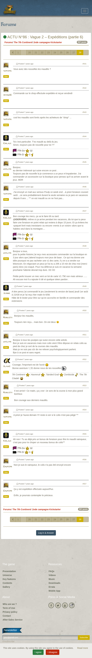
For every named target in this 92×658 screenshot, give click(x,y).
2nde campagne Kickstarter (47, 42)
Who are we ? (10, 604)
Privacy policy (10, 612)
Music (52, 579)
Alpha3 (6, 366)
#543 (84, 112)
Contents (7, 583)
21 (36, 52)
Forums (8, 42)
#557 (84, 484)
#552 (84, 359)
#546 (84, 187)
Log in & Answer (46, 533)
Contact (7, 616)
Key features (9, 579)
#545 (84, 162)
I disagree (52, 652)
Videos (52, 575)
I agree (38, 652)
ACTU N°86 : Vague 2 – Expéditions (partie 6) (43, 37)
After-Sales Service (13, 619)
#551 (84, 335)
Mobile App (54, 591)
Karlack (7, 143)
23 (48, 52)
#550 (84, 310)
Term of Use (9, 608)
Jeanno (6, 293)
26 (67, 52)
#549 (84, 286)
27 (74, 52)
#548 (84, 246)
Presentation (9, 571)
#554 (84, 410)
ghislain (7, 169)
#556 (84, 459)
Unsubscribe (8, 641)
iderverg (7, 71)
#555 (84, 434)
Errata (52, 587)
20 (29, 52)
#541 (84, 64)
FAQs (51, 571)
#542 (84, 88)
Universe (7, 575)
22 (42, 52)
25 (61, 52)
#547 (84, 211)
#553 (84, 385)
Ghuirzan (7, 466)
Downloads (54, 583)
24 (55, 52)
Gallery (6, 587)
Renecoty (7, 317)
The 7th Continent (23, 42)
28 (80, 52)
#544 (84, 136)
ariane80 (7, 95)
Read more (82, 648)
